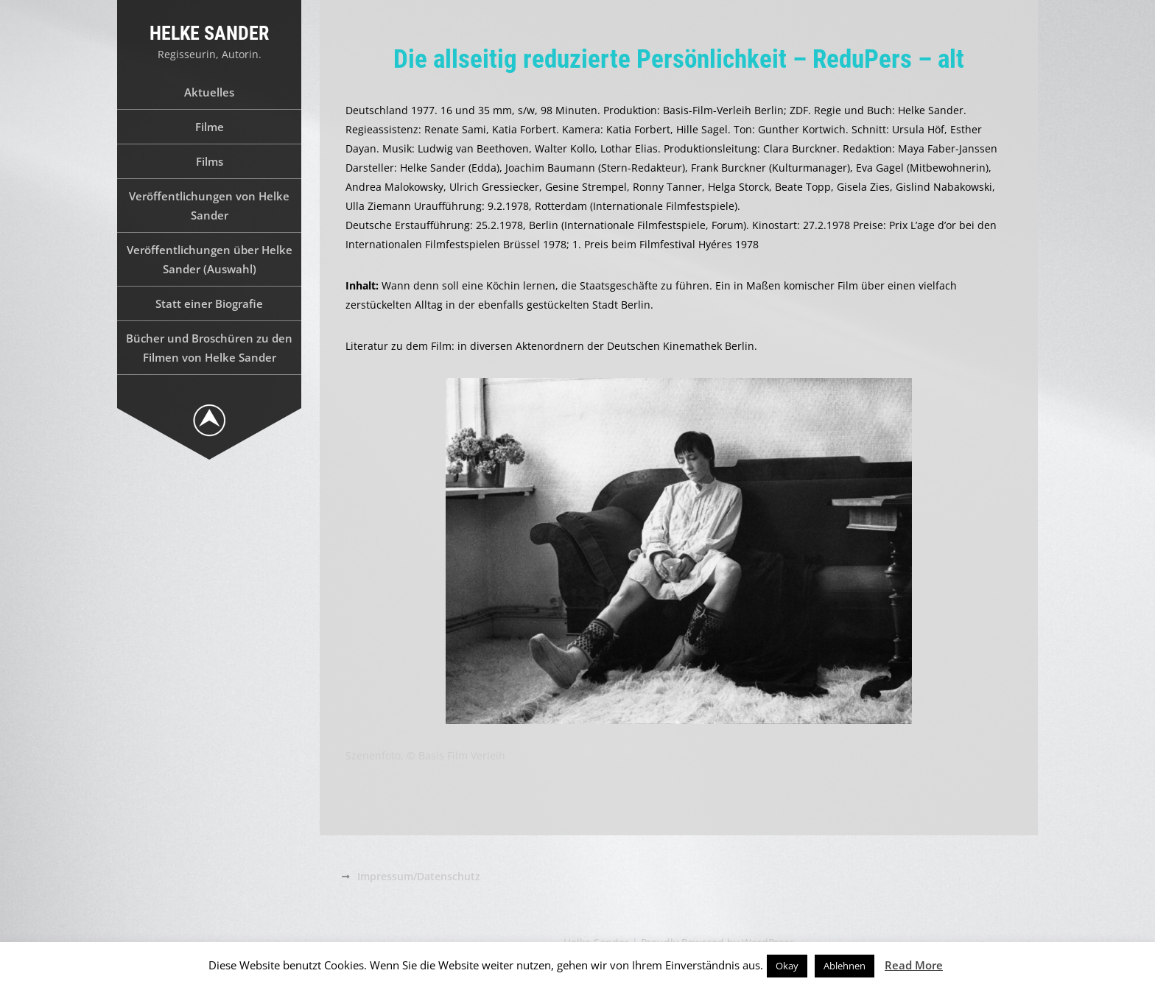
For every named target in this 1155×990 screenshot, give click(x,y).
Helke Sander (209, 33)
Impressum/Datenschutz (418, 876)
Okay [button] (787, 965)
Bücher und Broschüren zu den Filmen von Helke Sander (209, 348)
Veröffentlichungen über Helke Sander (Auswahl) (209, 259)
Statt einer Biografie (209, 303)
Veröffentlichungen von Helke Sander (209, 205)
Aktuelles (209, 92)
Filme (209, 126)
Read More (914, 965)
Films (209, 161)
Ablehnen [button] (845, 965)
